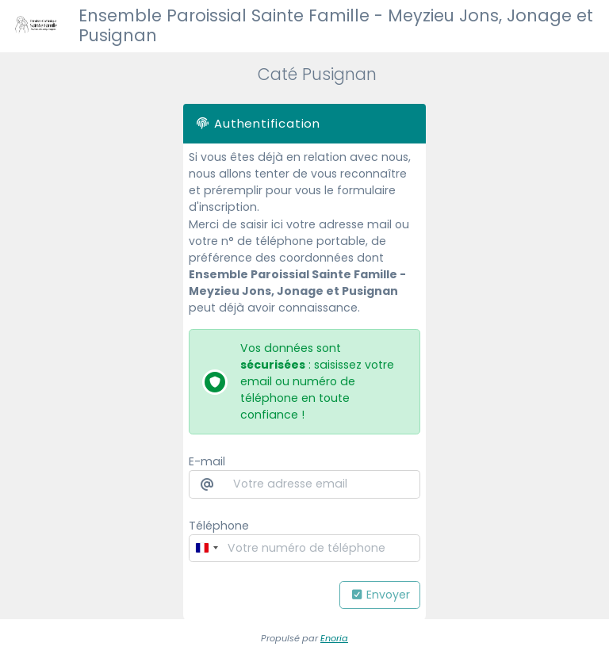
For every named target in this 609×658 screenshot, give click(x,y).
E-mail (207, 461)
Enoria (334, 638)
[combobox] (206, 548)
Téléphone (219, 526)
